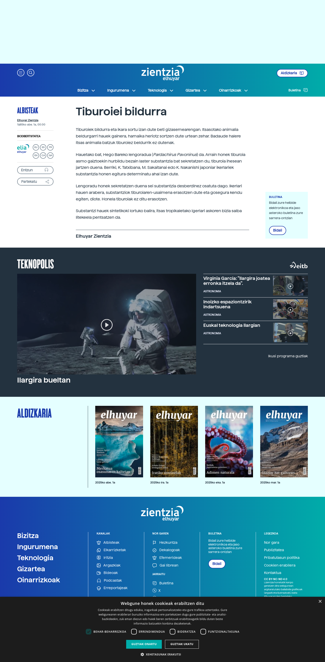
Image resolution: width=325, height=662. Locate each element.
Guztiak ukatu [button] (181, 644)
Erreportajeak (112, 588)
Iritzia (105, 557)
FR (50, 147)
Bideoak (107, 573)
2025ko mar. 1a (270, 482)
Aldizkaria (292, 73)
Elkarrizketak (111, 550)
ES (43, 147)
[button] (20, 72)
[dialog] (162, 629)
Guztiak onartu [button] (144, 644)
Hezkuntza (164, 542)
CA (43, 155)
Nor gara (271, 542)
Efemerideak (167, 557)
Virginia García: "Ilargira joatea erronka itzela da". (236, 281)
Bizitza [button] (86, 90)
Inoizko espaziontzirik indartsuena (227, 304)
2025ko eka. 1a (215, 482)
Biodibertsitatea (28, 136)
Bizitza (28, 536)
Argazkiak (109, 565)
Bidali (277, 230)
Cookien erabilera (279, 565)
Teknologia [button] (161, 90)
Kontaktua (272, 573)
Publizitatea (274, 550)
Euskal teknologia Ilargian (231, 325)
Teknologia (35, 558)
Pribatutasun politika (281, 557)
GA (50, 155)
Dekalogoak (166, 550)
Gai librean (165, 565)
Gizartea (31, 569)
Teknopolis (35, 263)
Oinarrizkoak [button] (233, 90)
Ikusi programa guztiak (288, 356)
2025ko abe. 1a (105, 482)
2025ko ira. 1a (159, 482)
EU (35, 147)
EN (35, 155)
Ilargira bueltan (43, 380)
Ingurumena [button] (121, 90)
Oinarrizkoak (38, 580)
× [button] (320, 601)
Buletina (298, 90)
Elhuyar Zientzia (27, 120)
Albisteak (27, 110)
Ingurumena (37, 547)
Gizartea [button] (196, 90)
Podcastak (109, 580)
